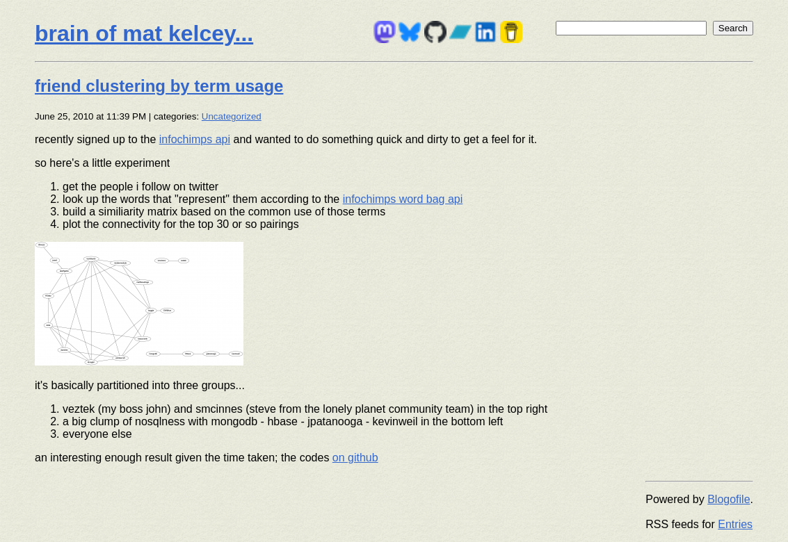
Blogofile (728, 499)
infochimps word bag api (403, 199)
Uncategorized (232, 116)
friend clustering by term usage (159, 85)
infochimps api (194, 139)
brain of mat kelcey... (144, 33)
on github (355, 457)
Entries (735, 524)
